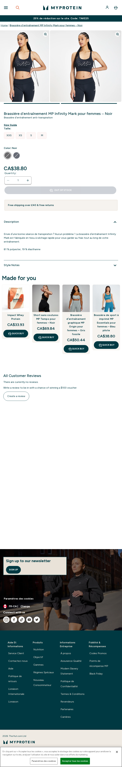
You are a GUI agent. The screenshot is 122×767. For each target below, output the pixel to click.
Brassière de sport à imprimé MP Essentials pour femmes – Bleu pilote (106, 323)
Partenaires (67, 709)
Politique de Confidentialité (69, 684)
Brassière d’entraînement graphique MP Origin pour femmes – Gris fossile (76, 325)
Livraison (13, 701)
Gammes (38, 664)
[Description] (61, 222)
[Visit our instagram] (6, 619)
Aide (10, 668)
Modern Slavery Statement (69, 671)
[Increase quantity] (27, 180)
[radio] (9, 135)
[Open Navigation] (5, 7)
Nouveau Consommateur (42, 682)
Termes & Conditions (73, 693)
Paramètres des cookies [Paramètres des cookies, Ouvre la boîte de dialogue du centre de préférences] (44, 761)
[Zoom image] (45, 34)
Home (4, 25)
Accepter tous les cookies (75, 761)
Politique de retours (15, 679)
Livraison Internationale (16, 691)
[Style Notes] (61, 265)
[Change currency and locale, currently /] (61, 606)
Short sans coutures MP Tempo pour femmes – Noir (46, 319)
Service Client (16, 653)
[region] (61, 757)
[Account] (107, 7)
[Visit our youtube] (29, 619)
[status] (18, 180)
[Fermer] (116, 751)
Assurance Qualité (71, 660)
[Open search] (17, 7)
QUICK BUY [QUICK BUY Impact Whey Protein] (16, 334)
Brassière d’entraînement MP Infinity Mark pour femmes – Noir (46, 25)
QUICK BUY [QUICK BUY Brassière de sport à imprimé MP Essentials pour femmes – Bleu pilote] (106, 345)
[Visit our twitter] (37, 619)
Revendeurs (67, 701)
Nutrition (38, 649)
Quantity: (10, 173)
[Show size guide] (11, 125)
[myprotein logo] (62, 7)
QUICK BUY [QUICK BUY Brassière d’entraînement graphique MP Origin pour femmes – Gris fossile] (76, 349)
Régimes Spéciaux (43, 672)
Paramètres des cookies (19, 598)
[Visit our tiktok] (21, 619)
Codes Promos (98, 653)
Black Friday (96, 673)
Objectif (38, 657)
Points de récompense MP (98, 663)
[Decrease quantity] (8, 180)
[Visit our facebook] (14, 619)
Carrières (66, 716)
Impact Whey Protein (15, 317)
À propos (66, 653)
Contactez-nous (18, 660)
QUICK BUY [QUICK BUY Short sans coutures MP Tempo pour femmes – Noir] (46, 337)
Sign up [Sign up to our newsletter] (13, 569)
